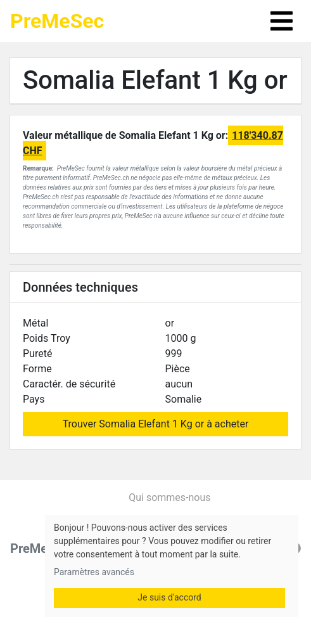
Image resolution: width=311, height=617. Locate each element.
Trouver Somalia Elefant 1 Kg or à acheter (156, 424)
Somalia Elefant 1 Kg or (155, 80)
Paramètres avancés (94, 572)
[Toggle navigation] (281, 21)
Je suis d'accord (169, 597)
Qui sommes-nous (169, 497)
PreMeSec (57, 21)
